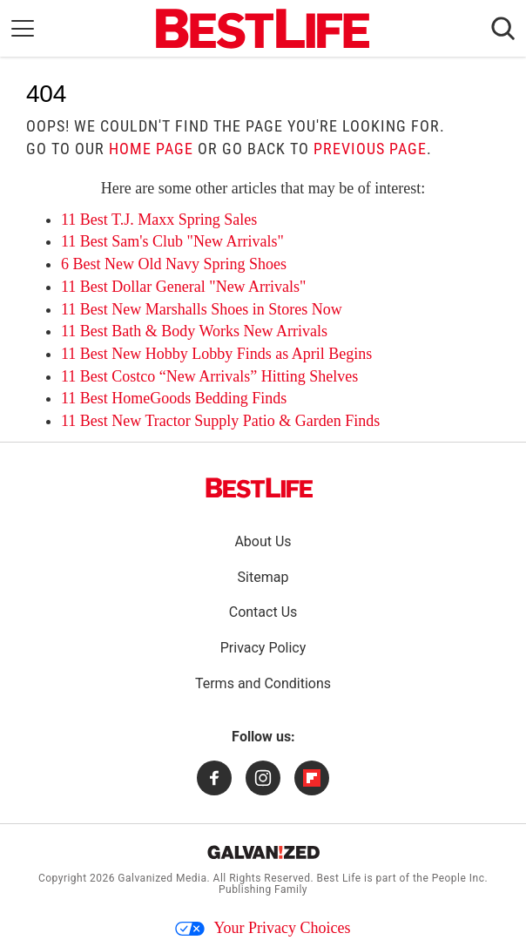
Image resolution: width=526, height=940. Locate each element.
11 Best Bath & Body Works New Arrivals (194, 331)
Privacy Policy (263, 647)
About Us (262, 541)
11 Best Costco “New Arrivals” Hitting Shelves (209, 376)
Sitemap (263, 577)
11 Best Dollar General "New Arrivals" (183, 286)
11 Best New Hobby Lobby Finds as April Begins (216, 353)
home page (151, 148)
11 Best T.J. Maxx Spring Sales (159, 219)
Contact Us (263, 612)
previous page (370, 148)
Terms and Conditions (263, 683)
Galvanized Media (162, 878)
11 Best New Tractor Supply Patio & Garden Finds (220, 420)
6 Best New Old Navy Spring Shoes (174, 264)
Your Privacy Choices (262, 928)
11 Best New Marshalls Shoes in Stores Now (201, 309)
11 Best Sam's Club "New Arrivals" (172, 241)
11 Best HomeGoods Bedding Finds (174, 398)
